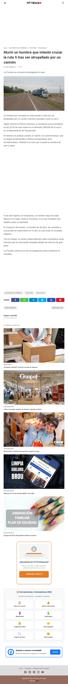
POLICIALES (41, 293)
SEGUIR (55, 652)
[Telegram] (33, 300)
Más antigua (58, 308)
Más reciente (10, 308)
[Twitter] (24, 300)
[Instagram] (38, 672)
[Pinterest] (60, 300)
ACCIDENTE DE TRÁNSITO (14, 293)
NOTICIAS (30, 293)
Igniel (37, 681)
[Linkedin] (51, 300)
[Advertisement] (34, 24)
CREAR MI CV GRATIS (34, 574)
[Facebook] (15, 300)
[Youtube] (42, 672)
